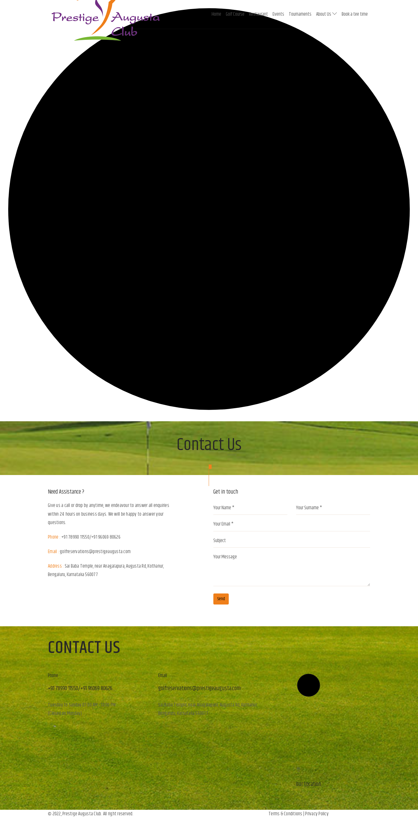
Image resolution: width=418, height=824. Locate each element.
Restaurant (258, 14)
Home (216, 14)
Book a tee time (355, 14)
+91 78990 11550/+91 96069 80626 (90, 537)
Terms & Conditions (285, 814)
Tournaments (300, 14)
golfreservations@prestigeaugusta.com (95, 551)
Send (221, 598)
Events (278, 14)
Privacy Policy (317, 814)
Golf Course (235, 14)
